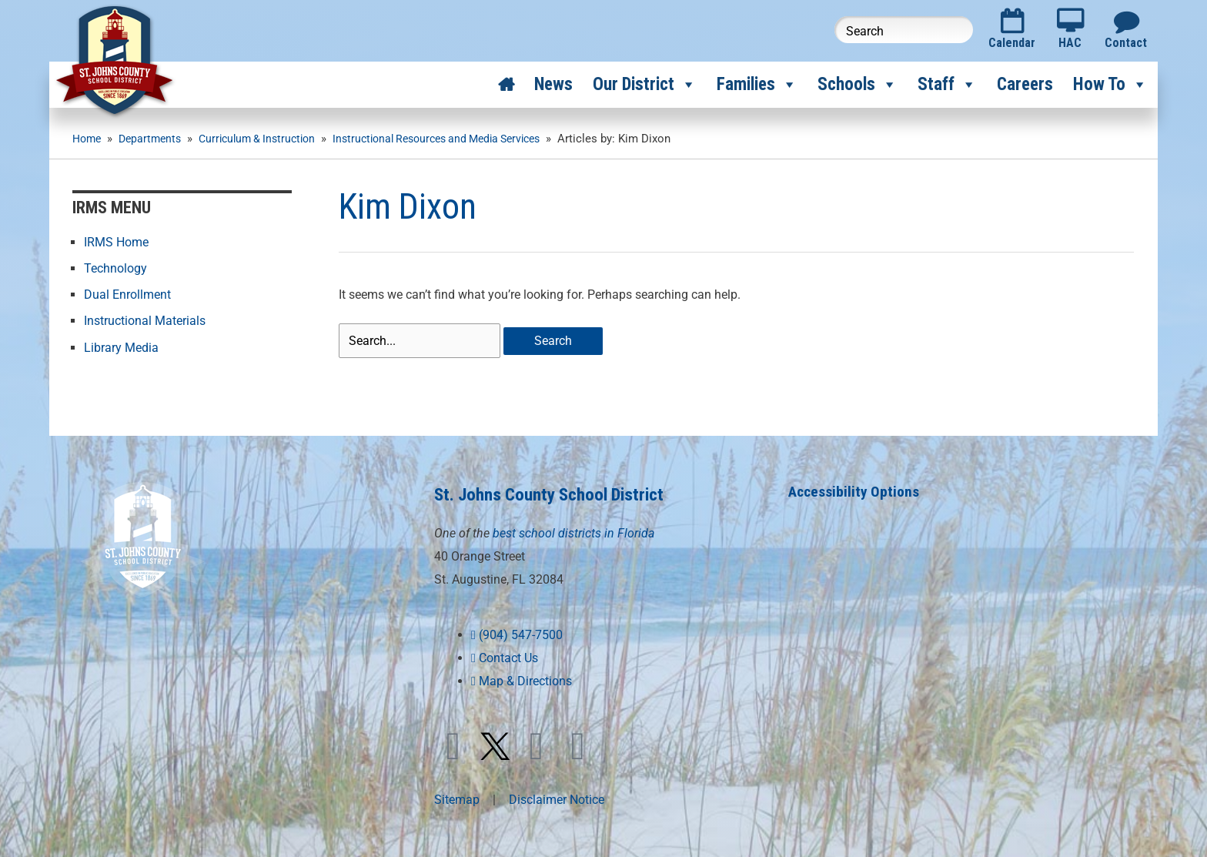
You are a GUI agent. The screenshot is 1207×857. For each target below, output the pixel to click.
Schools (857, 85)
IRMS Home (116, 241)
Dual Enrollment (127, 293)
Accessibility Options (856, 489)
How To (1110, 85)
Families (757, 85)
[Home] (506, 85)
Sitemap (457, 797)
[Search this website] (903, 29)
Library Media (121, 346)
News (553, 84)
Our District (645, 85)
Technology (115, 267)
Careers (1025, 84)
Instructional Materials (145, 320)
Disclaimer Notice (556, 797)
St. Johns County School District (559, 492)
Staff (947, 85)
